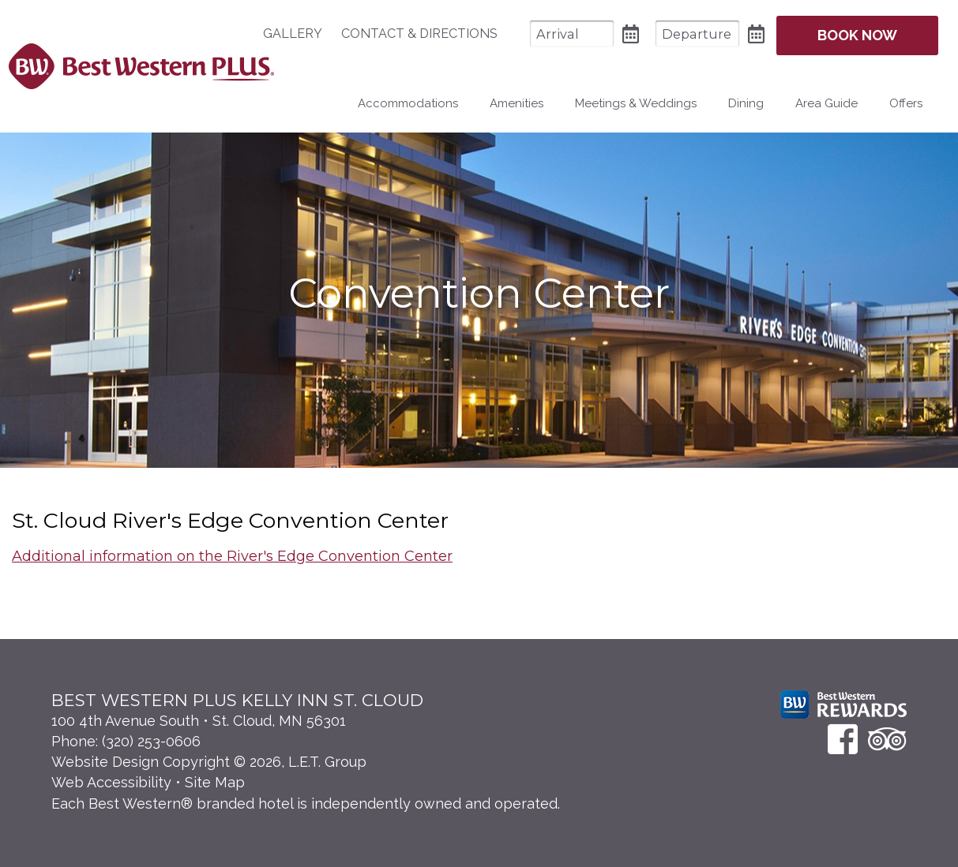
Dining (746, 103)
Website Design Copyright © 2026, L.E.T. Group (208, 761)
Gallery (292, 33)
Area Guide (826, 103)
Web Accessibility (111, 782)
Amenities (516, 103)
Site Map (215, 782)
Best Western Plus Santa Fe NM (141, 66)
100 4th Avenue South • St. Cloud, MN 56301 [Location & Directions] (198, 720)
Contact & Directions (419, 33)
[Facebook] (843, 739)
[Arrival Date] (571, 33)
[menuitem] (300, 34)
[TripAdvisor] (887, 739)
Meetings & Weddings (636, 103)
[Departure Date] (697, 33)
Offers (905, 103)
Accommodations (408, 103)
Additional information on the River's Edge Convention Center (232, 556)
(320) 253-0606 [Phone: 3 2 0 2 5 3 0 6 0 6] (151, 741)
